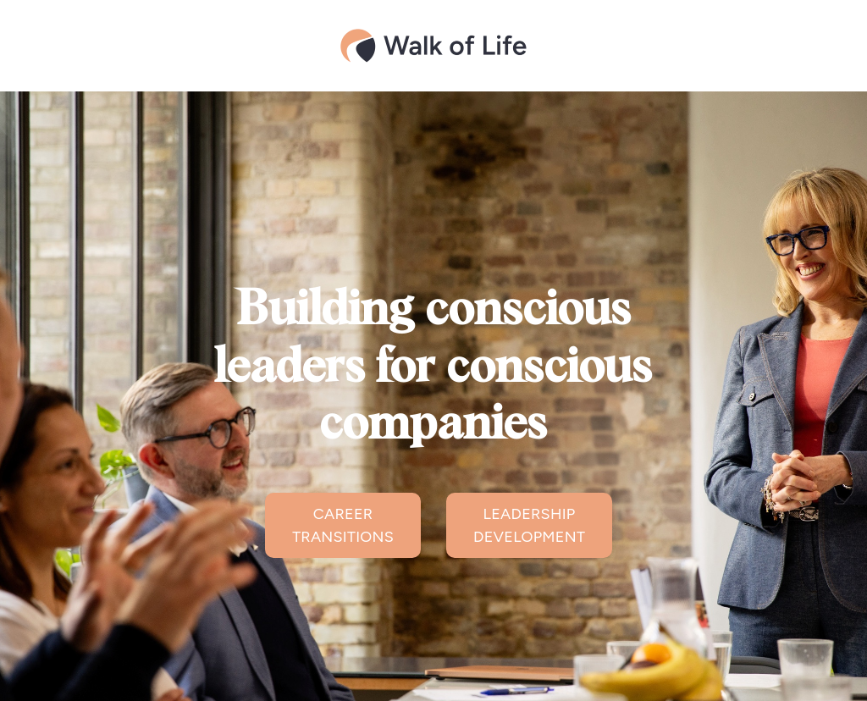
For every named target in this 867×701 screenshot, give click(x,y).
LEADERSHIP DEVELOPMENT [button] (529, 525)
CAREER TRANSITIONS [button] (343, 525)
